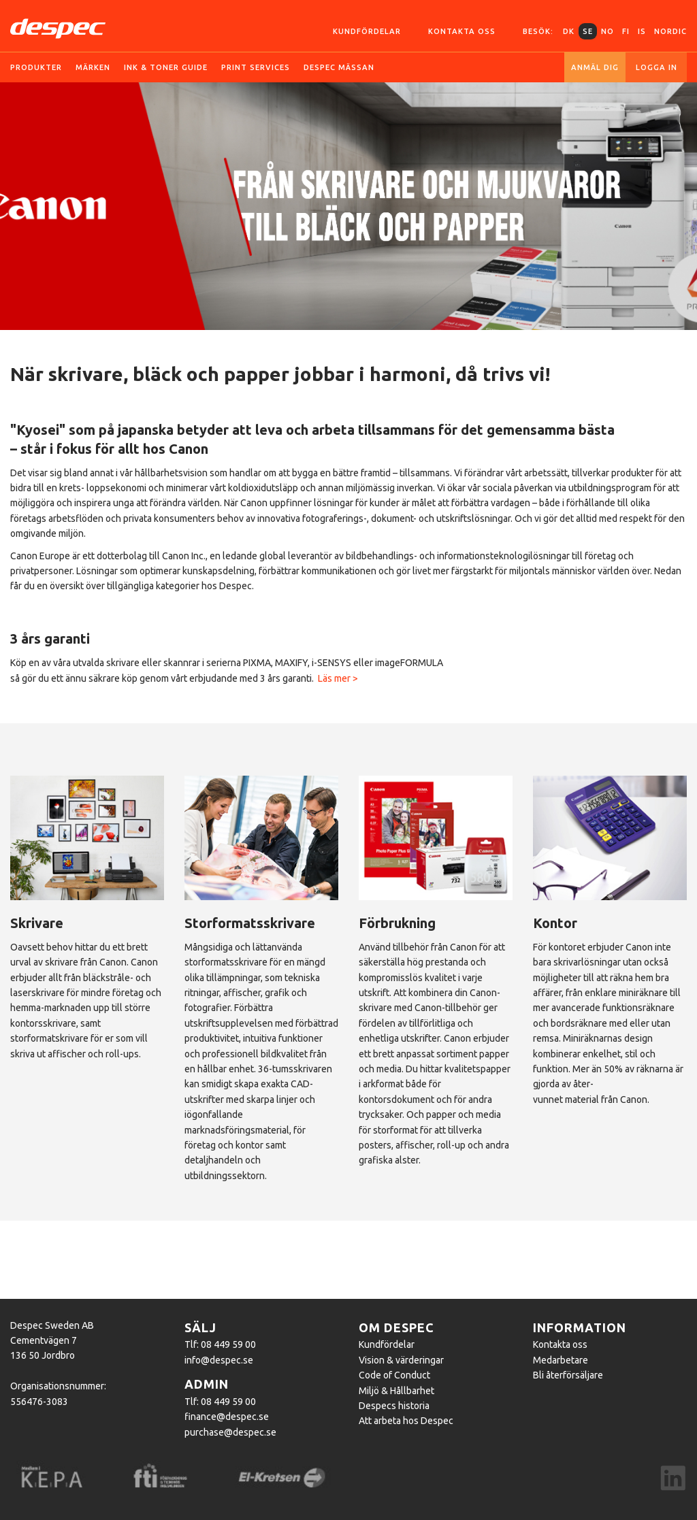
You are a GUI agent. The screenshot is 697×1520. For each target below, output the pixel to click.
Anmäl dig (595, 67)
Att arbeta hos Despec (406, 1420)
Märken (93, 67)
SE (588, 31)
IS (642, 31)
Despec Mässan (339, 67)
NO (607, 31)
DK (568, 31)
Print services (255, 67)
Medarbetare (560, 1360)
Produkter (36, 67)
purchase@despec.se (230, 1432)
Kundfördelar (367, 31)
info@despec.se (218, 1360)
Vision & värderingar (401, 1360)
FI (626, 31)
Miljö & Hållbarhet (396, 1390)
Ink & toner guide (166, 67)
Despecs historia (394, 1405)
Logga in (656, 67)
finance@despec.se (226, 1416)
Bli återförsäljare (568, 1375)
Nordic (670, 31)
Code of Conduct (394, 1375)
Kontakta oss (462, 31)
